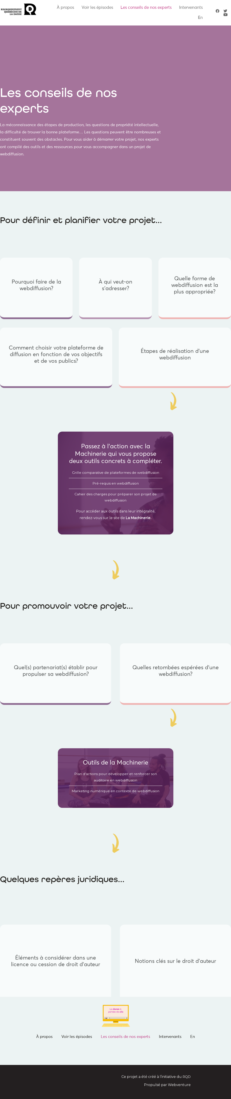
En (200, 18)
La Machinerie (138, 518)
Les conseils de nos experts (146, 7)
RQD (186, 1078)
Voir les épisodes (97, 7)
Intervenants (191, 7)
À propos (65, 7)
